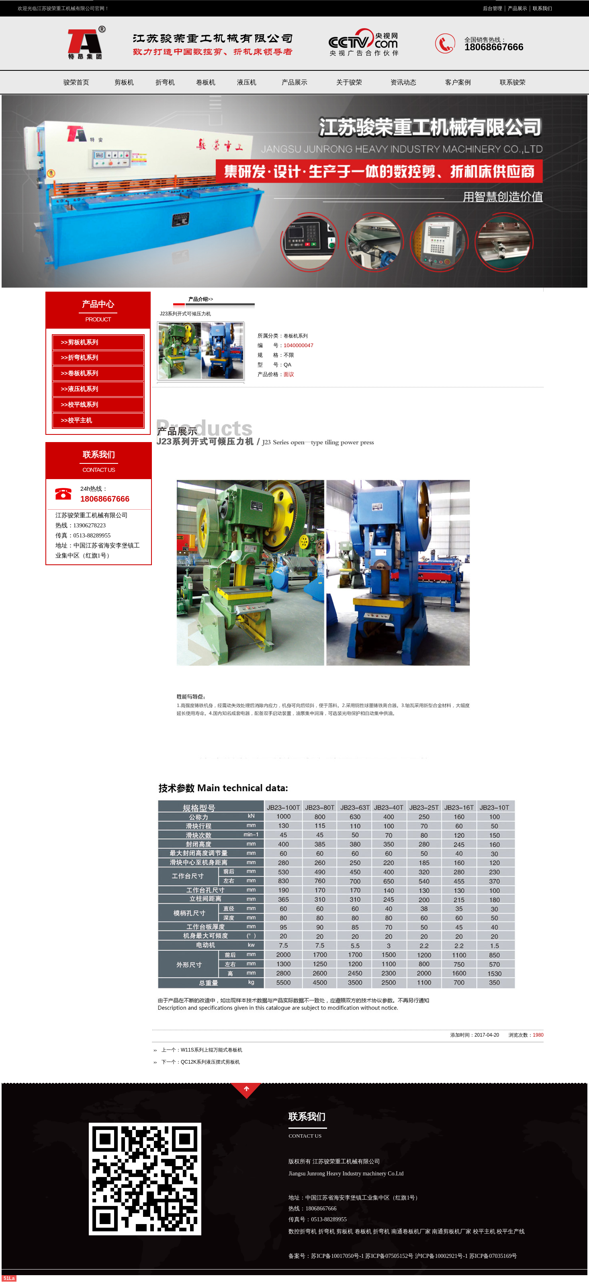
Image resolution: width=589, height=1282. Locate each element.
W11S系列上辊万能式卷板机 (211, 1050)
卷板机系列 (296, 336)
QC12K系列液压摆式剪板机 (210, 1062)
